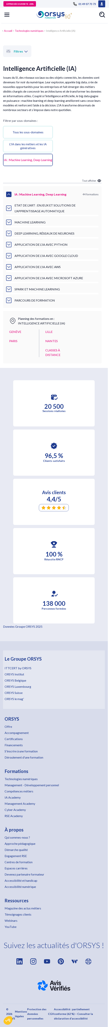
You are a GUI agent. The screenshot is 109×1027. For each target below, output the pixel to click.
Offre (8, 726)
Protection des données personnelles (36, 1014)
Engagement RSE (16, 856)
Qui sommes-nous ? (17, 837)
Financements (14, 745)
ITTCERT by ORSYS (18, 668)
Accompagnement (17, 733)
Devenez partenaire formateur (24, 874)
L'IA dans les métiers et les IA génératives (28, 146)
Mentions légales (21, 1014)
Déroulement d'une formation (24, 757)
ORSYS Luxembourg (18, 686)
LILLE (49, 331)
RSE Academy (14, 816)
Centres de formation (19, 862)
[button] (8, 1020)
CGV (51, 1013)
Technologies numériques (29, 30)
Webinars (11, 920)
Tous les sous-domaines (28, 132)
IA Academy (13, 797)
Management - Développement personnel (32, 785)
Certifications (14, 739)
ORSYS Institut (14, 674)
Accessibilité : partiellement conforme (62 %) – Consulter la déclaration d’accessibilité (73, 1014)
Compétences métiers (19, 791)
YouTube (10, 926)
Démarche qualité (16, 850)
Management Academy (20, 803)
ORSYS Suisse (14, 692)
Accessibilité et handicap (21, 880)
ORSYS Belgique (15, 680)
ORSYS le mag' (14, 699)
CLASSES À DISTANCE (52, 352)
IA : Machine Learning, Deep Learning (28, 160)
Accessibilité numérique (20, 886)
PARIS (13, 341)
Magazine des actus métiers (23, 908)
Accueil (8, 30)
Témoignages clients (18, 914)
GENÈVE (15, 331)
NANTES (51, 341)
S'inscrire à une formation (21, 751)
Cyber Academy (15, 809)
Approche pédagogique (20, 843)
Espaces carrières (16, 868)
